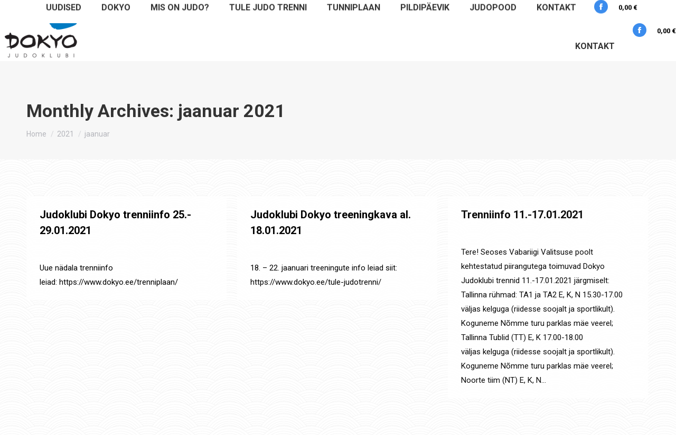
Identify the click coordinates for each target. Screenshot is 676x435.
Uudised (97, 250)
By (141, 250)
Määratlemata (60, 250)
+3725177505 (593, 11)
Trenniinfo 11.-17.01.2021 (522, 214)
